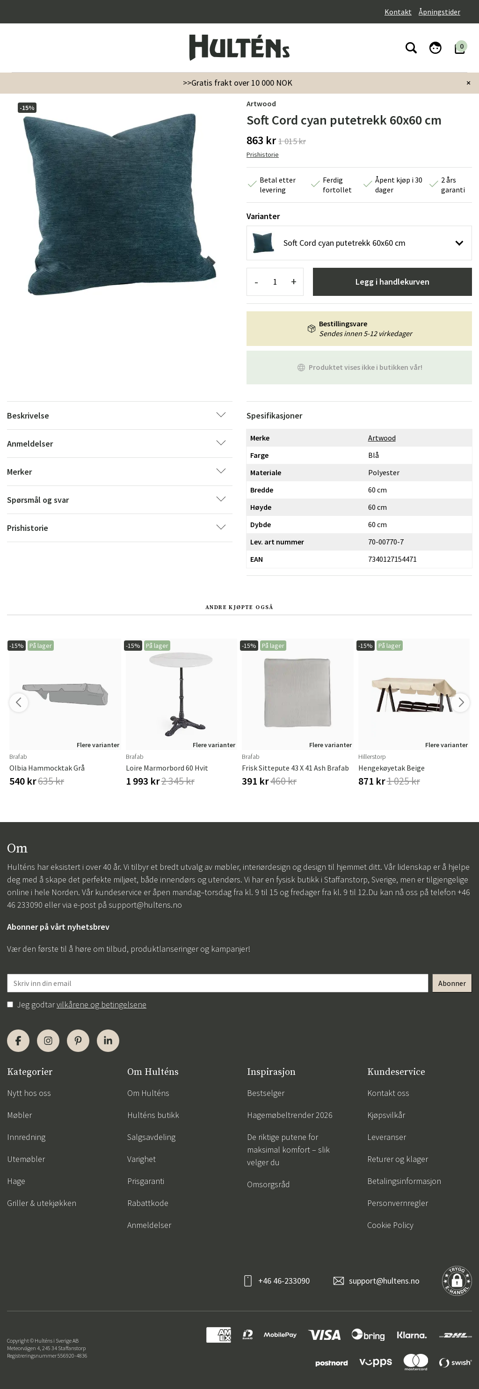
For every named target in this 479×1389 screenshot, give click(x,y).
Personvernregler (397, 1203)
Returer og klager (397, 1159)
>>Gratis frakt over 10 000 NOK (237, 82)
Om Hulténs (148, 1093)
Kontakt (398, 11)
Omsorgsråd (268, 1184)
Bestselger (265, 1093)
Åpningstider (439, 11)
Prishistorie (263, 154)
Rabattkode (147, 1203)
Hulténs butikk (153, 1115)
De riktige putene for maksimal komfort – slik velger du (288, 1150)
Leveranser (386, 1137)
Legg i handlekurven (392, 281)
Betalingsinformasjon (404, 1181)
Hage (16, 1181)
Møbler (19, 1115)
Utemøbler (26, 1159)
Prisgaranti (145, 1181)
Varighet (141, 1159)
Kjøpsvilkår (386, 1115)
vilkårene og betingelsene (101, 1004)
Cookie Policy (390, 1225)
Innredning (26, 1137)
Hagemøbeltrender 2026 (290, 1115)
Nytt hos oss (29, 1093)
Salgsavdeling (151, 1137)
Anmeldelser (149, 1225)
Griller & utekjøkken (41, 1203)
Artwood (261, 103)
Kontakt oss (388, 1093)
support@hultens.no (145, 904)
